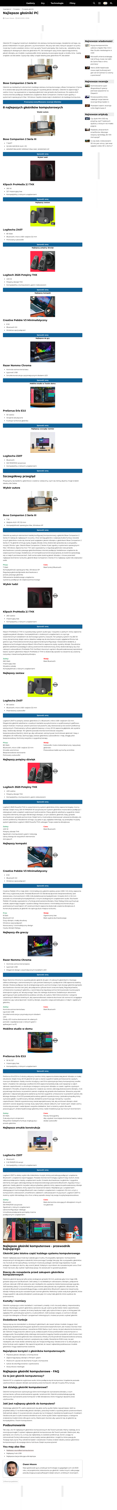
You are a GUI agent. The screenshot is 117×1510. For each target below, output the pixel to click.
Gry (44, 3)
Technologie (59, 3)
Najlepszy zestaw (42, 236)
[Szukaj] (94, 3)
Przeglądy (16, 9)
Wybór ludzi (43, 191)
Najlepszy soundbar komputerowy (20, 1484)
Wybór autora (42, 146)
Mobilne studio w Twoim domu (43, 417)
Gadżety (31, 3)
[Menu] (99, 3)
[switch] (105, 3)
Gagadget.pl (7, 9)
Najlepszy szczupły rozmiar (42, 463)
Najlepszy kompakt (43, 327)
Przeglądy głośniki (28, 9)
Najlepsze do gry (43, 372)
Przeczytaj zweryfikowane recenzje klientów (42, 136)
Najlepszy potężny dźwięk (43, 282)
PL (111, 3)
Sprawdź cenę (42, 188)
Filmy (76, 3)
